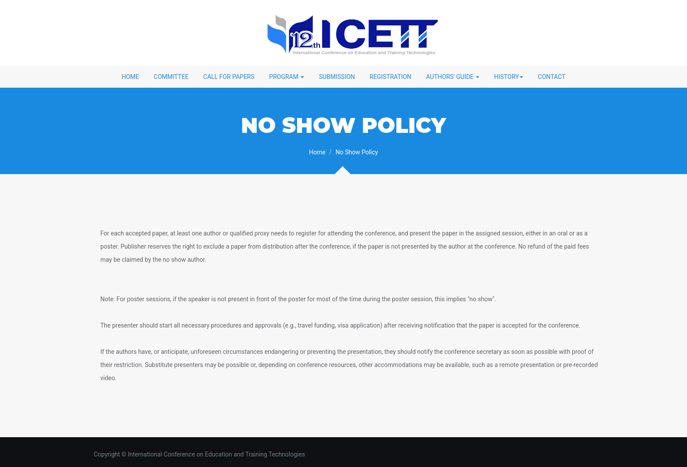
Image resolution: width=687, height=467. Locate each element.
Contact (552, 76)
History (509, 76)
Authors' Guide (452, 76)
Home (130, 76)
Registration (390, 76)
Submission (337, 76)
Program (286, 76)
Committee (171, 76)
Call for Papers (229, 76)
